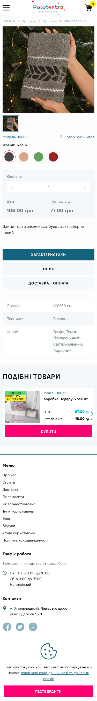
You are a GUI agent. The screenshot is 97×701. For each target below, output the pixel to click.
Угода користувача (19, 533)
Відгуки (9, 526)
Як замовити (13, 497)
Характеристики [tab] (48, 255)
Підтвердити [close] (48, 691)
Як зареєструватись (20, 504)
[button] (92, 414)
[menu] (8, 8)
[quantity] (12, 187)
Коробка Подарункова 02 (66, 399)
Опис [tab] (48, 269)
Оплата (9, 482)
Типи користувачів (18, 511)
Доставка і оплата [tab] (48, 283)
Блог (7, 518)
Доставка (10, 489)
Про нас (10, 475)
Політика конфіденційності (25, 540)
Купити (48, 431)
